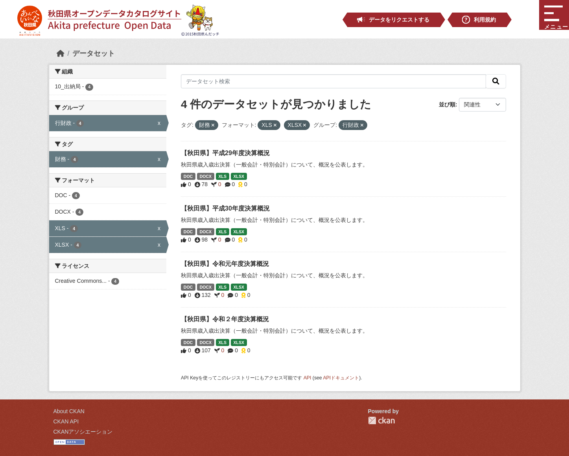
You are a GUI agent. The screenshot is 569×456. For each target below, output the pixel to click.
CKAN (381, 420)
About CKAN (69, 411)
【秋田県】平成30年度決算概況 (225, 208)
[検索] (496, 81)
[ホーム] (60, 53)
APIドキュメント (341, 378)
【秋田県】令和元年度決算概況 (225, 263)
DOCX (206, 176)
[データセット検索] (333, 81)
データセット (93, 53)
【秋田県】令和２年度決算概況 (225, 319)
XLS (222, 176)
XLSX (238, 176)
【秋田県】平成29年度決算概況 (225, 153)
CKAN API (66, 421)
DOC (188, 176)
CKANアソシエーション (83, 432)
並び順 (447, 104)
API (307, 378)
